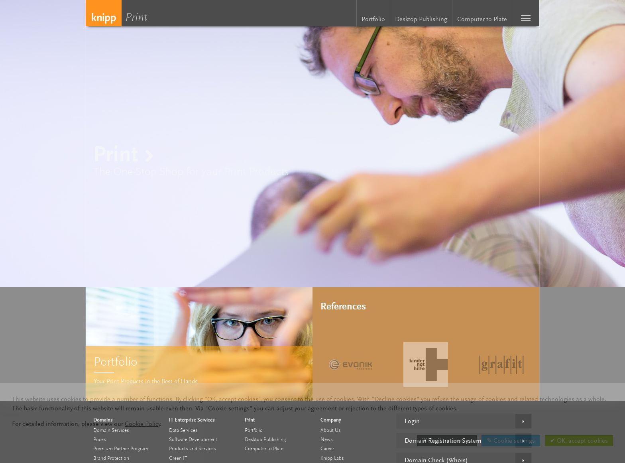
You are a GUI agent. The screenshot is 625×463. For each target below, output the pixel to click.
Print (138, 18)
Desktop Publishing (421, 19)
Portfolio (373, 19)
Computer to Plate (482, 19)
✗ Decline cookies (447, 440)
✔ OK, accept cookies (579, 440)
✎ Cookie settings (511, 440)
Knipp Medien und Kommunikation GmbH (104, 13)
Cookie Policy (142, 424)
